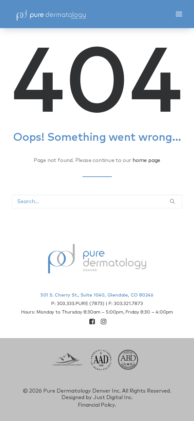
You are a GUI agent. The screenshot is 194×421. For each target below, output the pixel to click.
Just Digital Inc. (113, 397)
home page (146, 160)
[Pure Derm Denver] (51, 14)
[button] (179, 14)
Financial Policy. (97, 405)
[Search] (97, 201)
